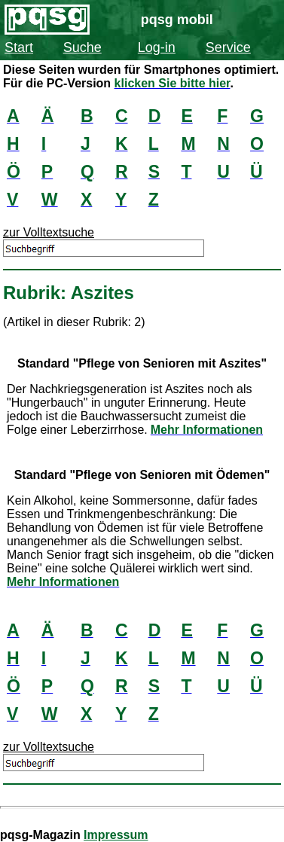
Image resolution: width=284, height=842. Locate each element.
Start (19, 47)
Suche (82, 47)
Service (228, 47)
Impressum (116, 834)
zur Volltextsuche (48, 232)
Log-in (157, 47)
